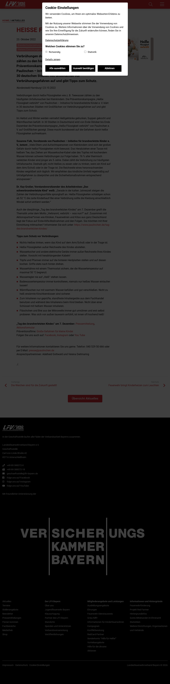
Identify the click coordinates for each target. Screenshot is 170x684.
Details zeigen (52, 59)
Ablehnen (109, 68)
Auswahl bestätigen (83, 68)
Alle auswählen (57, 68)
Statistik (92, 52)
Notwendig (54, 52)
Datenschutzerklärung (56, 40)
